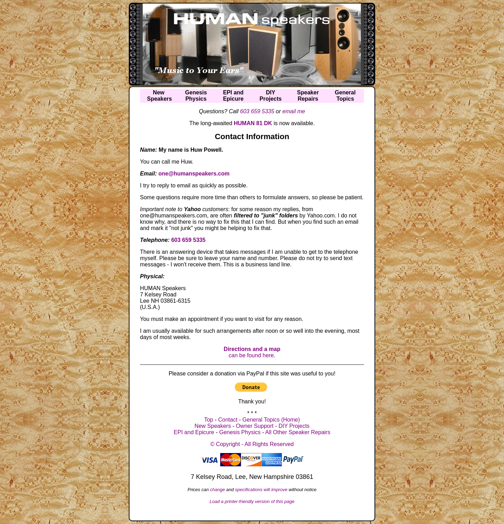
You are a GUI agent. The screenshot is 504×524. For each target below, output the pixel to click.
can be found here (252, 352)
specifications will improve (261, 489)
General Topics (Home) (271, 420)
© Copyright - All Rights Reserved (252, 444)
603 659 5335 (257, 111)
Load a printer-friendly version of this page (252, 501)
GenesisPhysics (196, 95)
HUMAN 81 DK (253, 123)
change (217, 489)
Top (208, 420)
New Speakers (213, 426)
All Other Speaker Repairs (297, 432)
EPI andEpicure (233, 95)
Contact (227, 420)
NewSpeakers (159, 95)
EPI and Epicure (194, 432)
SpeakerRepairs (308, 95)
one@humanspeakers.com (193, 174)
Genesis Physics (239, 432)
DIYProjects (271, 95)
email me (293, 111)
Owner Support (255, 426)
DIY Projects (294, 426)
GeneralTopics (345, 95)
